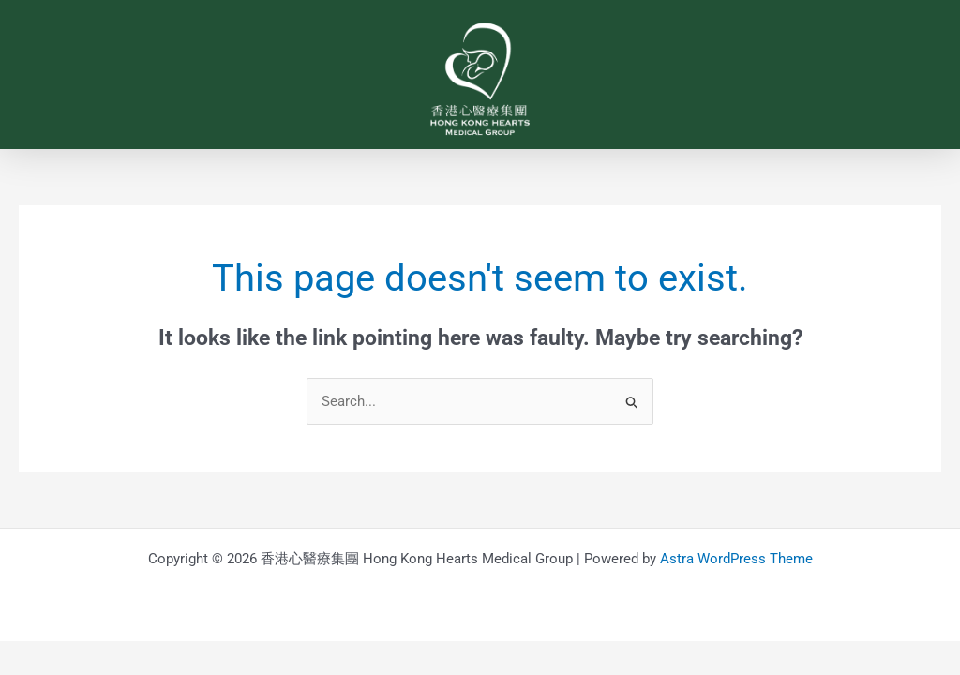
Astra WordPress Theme (736, 558)
